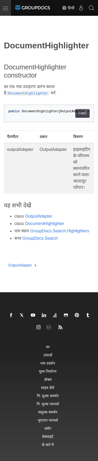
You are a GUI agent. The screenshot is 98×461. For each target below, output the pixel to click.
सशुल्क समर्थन (47, 411)
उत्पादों (47, 354)
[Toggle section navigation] (8, 20)
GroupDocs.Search (40, 238)
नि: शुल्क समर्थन (48, 395)
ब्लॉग (47, 428)
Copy (82, 113)
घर (48, 346)
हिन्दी (68, 8)
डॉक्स (47, 379)
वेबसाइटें (47, 436)
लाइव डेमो (47, 387)
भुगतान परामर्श (48, 420)
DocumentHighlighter (44, 223)
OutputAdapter (38, 216)
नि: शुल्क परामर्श (48, 403)
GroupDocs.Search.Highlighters (59, 231)
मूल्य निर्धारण (47, 371)
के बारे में (48, 444)
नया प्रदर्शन (47, 363)
